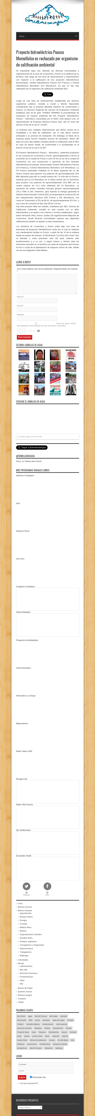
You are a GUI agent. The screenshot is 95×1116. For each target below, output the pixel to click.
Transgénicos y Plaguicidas (32, 945)
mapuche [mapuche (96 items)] (55, 1036)
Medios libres (26, 927)
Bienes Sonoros (25, 907)
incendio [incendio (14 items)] (73, 1032)
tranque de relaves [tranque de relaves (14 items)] (60, 1044)
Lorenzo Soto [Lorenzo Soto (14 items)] (37, 1036)
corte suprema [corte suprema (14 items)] (61, 1024)
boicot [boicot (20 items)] (37, 1020)
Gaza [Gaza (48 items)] (34, 1032)
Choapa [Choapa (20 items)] (70, 1020)
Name (19, 297)
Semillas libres (26, 938)
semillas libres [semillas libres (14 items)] (44, 1044)
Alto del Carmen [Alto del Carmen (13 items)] (41, 1016)
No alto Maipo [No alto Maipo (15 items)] (63, 1040)
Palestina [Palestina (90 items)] (20, 1044)
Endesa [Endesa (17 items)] (47, 1028)
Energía (23, 920)
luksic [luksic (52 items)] (47, 1036)
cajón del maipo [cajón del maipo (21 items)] (58, 1020)
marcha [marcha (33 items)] (65, 1036)
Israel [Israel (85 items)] (19, 1036)
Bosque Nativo (26, 917)
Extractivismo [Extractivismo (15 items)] (58, 1028)
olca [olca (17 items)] (72, 1040)
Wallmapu (24, 955)
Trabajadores (25, 952)
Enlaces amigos (25, 995)
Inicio (20, 903)
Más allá (23, 970)
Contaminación (26, 977)
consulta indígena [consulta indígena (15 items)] (32, 1024)
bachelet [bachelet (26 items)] (63, 1016)
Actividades (23, 960)
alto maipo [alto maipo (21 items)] (54, 1016)
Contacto (22, 998)
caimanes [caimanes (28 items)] (46, 1020)
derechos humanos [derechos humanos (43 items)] (24, 1028)
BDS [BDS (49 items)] (30, 1020)
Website (20, 314)
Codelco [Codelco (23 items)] (20, 1024)
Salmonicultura (26, 948)
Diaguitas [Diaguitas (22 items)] (38, 1028)
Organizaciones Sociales (31, 934)
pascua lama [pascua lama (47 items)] (32, 1044)
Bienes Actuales (25, 910)
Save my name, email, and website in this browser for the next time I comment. (46, 324)
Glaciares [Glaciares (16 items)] (42, 1032)
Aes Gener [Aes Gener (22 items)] (21, 1016)
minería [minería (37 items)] (52, 1040)
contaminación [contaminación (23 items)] (47, 1024)
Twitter (21, 1002)
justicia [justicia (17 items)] (26, 1036)
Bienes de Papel (25, 988)
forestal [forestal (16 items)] (68, 1028)
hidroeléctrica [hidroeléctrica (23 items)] (54, 1032)
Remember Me (38, 1077)
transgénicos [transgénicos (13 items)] (22, 1048)
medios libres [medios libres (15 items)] (22, 1040)
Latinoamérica (26, 966)
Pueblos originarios (28, 941)
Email (19, 305)
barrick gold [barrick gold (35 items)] (21, 1020)
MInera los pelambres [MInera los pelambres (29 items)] (38, 1040)
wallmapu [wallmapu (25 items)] (58, 1048)
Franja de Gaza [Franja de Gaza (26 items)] (23, 1032)
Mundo (21, 963)
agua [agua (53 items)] (30, 1016)
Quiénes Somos (25, 991)
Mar (21, 984)
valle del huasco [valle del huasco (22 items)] (36, 1048)
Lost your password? (29, 1083)
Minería (23, 931)
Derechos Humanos (28, 973)
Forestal (23, 924)
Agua (22, 980)
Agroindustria (26, 913)
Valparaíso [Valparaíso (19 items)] (49, 1048)
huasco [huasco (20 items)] (64, 1032)
